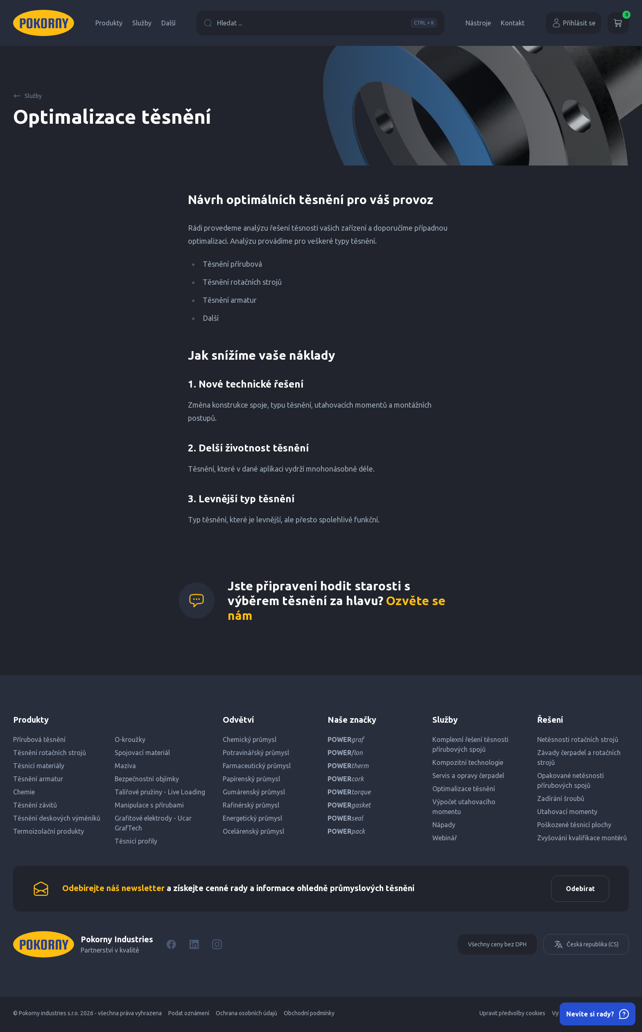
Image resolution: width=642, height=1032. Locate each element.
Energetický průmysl (252, 818)
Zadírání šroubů (560, 798)
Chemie (24, 792)
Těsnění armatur (38, 779)
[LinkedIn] (194, 947)
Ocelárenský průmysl (253, 831)
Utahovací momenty (567, 811)
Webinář (444, 837)
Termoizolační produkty (48, 831)
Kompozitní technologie (467, 762)
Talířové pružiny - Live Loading (160, 792)
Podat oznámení (188, 1015)
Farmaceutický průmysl (257, 765)
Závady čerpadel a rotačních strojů (579, 757)
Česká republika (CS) (586, 947)
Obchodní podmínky (309, 1015)
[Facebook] (171, 947)
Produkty (108, 23)
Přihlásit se (573, 23)
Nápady (443, 824)
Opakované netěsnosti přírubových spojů (570, 780)
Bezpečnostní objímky (147, 779)
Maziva (125, 765)
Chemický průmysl (249, 739)
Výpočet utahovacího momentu (463, 806)
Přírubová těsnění (39, 739)
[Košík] (618, 23)
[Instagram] (217, 947)
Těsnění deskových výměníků (56, 818)
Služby (141, 23)
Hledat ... (320, 23)
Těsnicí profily (136, 841)
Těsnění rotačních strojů (49, 752)
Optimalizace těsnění (463, 788)
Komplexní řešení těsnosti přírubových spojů (470, 744)
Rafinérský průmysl (251, 805)
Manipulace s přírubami (149, 805)
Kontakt (512, 23)
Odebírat (577, 890)
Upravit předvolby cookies (512, 1015)
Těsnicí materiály (38, 765)
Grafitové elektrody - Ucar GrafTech (153, 823)
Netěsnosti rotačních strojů (577, 739)
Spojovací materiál (142, 752)
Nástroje (478, 23)
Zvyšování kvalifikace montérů (582, 837)
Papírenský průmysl (251, 779)
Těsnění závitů (35, 805)
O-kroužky (130, 739)
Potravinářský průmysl (256, 752)
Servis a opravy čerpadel (468, 775)
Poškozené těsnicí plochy (574, 824)
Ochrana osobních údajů (246, 1015)
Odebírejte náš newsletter (113, 889)
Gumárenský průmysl (254, 792)
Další (168, 23)
